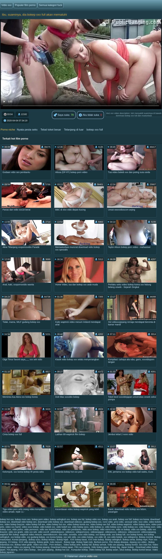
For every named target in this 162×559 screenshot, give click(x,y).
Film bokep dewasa (118, 542)
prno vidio (119, 522)
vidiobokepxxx (57, 532)
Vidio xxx (6, 5)
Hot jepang (12, 549)
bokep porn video (40, 519)
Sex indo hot (145, 544)
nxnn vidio (108, 522)
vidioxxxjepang (148, 532)
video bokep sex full (100, 524)
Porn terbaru (55, 544)
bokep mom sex (23, 519)
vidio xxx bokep (138, 529)
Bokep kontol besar (141, 549)
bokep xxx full (95, 129)
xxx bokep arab (103, 534)
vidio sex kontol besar (50, 529)
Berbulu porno (101, 542)
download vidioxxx (73, 522)
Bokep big (115, 547)
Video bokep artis (72, 544)
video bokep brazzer (14, 524)
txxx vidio (143, 522)
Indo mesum (56, 542)
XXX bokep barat (78, 539)
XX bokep (13, 542)
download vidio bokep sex (24, 522)
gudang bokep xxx (93, 522)
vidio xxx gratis (16, 532)
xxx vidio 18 (100, 537)
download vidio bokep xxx (50, 522)
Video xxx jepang (21, 547)
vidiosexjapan (97, 532)
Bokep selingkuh (113, 539)
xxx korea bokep (54, 537)
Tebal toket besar (50, 129)
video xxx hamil (13, 527)
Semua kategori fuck (50, 5)
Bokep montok (146, 537)
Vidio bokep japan (100, 547)
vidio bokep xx (97, 527)
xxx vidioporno (131, 537)
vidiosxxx (122, 532)
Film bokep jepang (40, 547)
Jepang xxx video (138, 542)
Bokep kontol (131, 544)
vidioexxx (70, 532)
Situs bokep (125, 549)
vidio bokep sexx (80, 527)
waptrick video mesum (31, 534)
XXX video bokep (27, 549)
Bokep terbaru (48, 539)
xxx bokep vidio (18, 537)
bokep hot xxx (7, 519)
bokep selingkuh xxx (60, 519)
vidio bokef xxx (63, 527)
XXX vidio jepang (27, 542)
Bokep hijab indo (84, 542)
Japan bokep (127, 547)
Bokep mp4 (141, 539)
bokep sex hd (77, 519)
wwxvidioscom (50, 534)
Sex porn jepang (45, 549)
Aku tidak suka (89, 115)
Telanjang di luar (74, 129)
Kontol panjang (19, 539)
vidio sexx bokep (90, 529)
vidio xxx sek (30, 532)
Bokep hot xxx (62, 549)
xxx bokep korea (135, 534)
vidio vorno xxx (107, 529)
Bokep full (86, 544)
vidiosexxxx (111, 532)
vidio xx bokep (123, 529)
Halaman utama (76, 556)
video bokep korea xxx (78, 524)
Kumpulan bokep (79, 549)
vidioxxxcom (134, 532)
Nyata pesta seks (27, 129)
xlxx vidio (63, 534)
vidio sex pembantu (71, 529)
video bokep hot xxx (56, 524)
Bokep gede (43, 542)
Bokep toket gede (23, 544)
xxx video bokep (85, 537)
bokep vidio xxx (93, 519)
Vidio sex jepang (115, 544)
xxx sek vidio (70, 537)
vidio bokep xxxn (147, 527)
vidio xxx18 (43, 532)
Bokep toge (69, 542)
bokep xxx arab (109, 519)
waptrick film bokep (9, 534)
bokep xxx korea (141, 519)
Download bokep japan (62, 547)
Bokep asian (112, 549)
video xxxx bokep (30, 527)
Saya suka (61, 115)
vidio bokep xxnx (113, 527)
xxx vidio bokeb (114, 537)
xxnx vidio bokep (86, 534)
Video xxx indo (40, 544)
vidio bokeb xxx (47, 527)
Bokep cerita (129, 539)
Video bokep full (97, 549)
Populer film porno (25, 5)
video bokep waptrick (121, 524)
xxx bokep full (118, 534)
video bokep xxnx (141, 524)
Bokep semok (99, 544)
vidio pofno (17, 529)
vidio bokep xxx (130, 527)
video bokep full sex (35, 524)
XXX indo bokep (96, 539)
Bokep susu (34, 539)
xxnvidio (73, 534)
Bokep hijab (63, 539)
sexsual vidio (131, 522)
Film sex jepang (82, 547)
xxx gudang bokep (36, 537)
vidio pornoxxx (31, 529)
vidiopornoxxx (82, 532)
